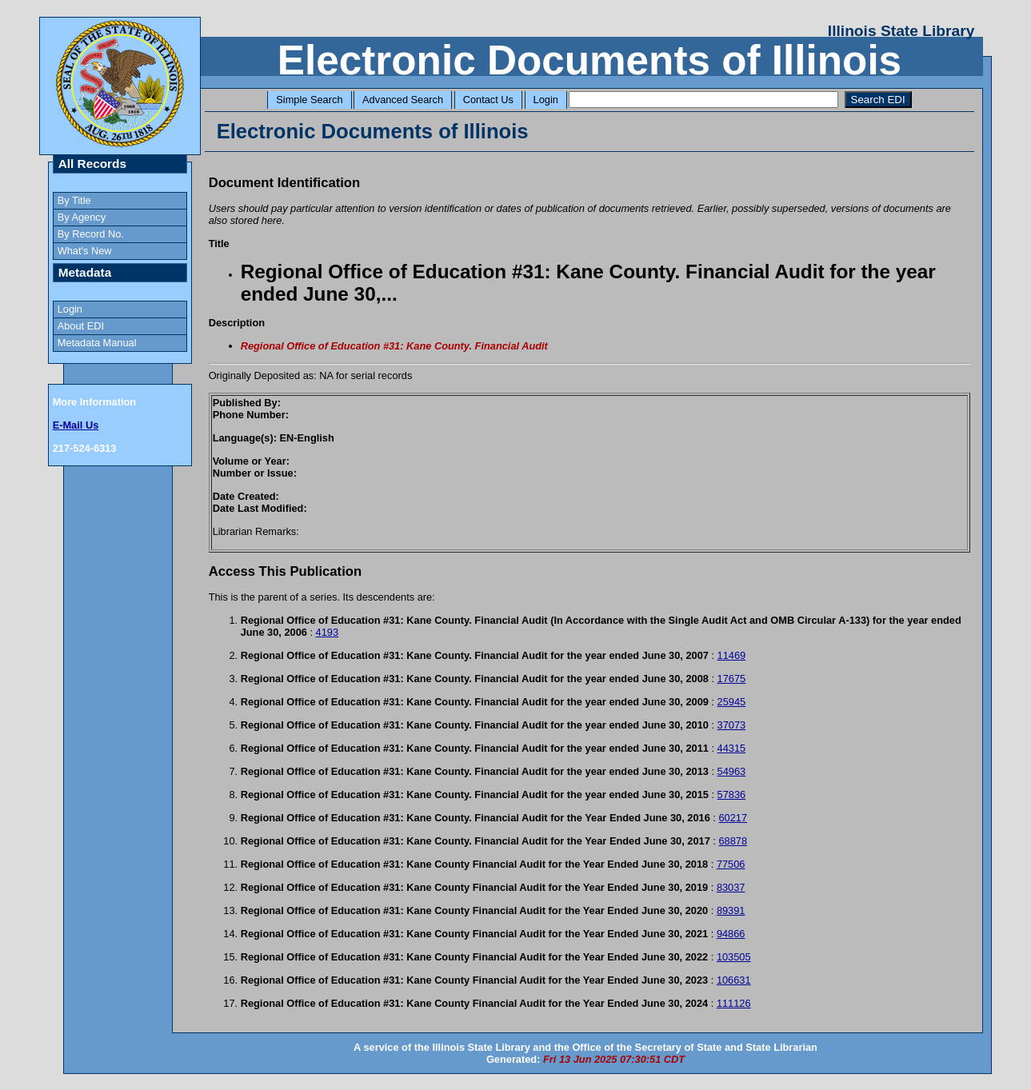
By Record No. (91, 234)
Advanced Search (402, 100)
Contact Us (488, 100)
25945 (731, 702)
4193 (327, 632)
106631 (734, 980)
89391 (731, 910)
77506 (731, 864)
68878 (732, 841)
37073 (731, 725)
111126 (734, 1003)
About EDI (81, 326)
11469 (731, 655)
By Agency (82, 217)
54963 (731, 771)
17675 (731, 679)
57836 (731, 795)
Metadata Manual (97, 343)
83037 (731, 887)
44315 (731, 748)
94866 (731, 934)
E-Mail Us (76, 425)
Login (545, 100)
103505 (734, 957)
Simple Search (309, 100)
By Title (74, 200)
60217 (732, 818)
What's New (85, 251)
